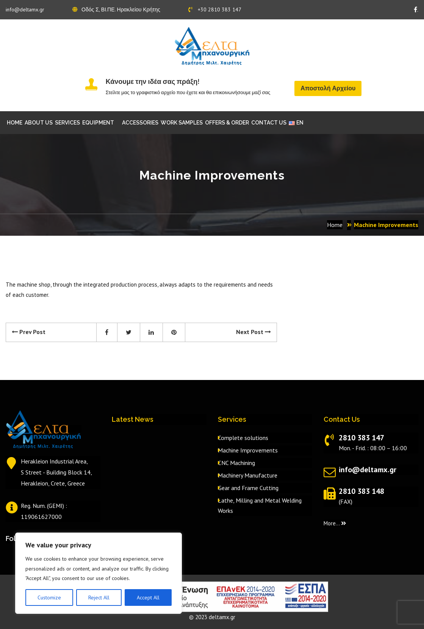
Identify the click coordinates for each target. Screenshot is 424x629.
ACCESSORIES (140, 123)
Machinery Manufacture (247, 475)
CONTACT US (268, 123)
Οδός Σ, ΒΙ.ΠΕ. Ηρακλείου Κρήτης (116, 9)
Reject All (99, 597)
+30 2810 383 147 (214, 9)
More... (335, 523)
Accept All (148, 597)
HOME (14, 123)
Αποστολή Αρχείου (327, 88)
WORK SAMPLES (182, 123)
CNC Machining (236, 463)
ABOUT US (39, 123)
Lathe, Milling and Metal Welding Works (260, 505)
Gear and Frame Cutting (248, 488)
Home (335, 225)
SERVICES (67, 123)
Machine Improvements (248, 450)
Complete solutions (243, 437)
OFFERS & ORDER (227, 123)
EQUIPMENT (98, 123)
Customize (49, 597)
